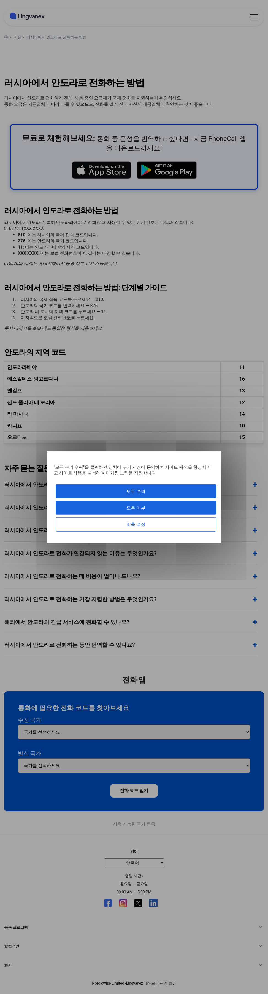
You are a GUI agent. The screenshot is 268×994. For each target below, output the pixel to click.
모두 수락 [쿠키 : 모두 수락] (135, 491)
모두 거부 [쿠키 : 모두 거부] (135, 508)
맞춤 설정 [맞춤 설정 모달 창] (135, 524)
